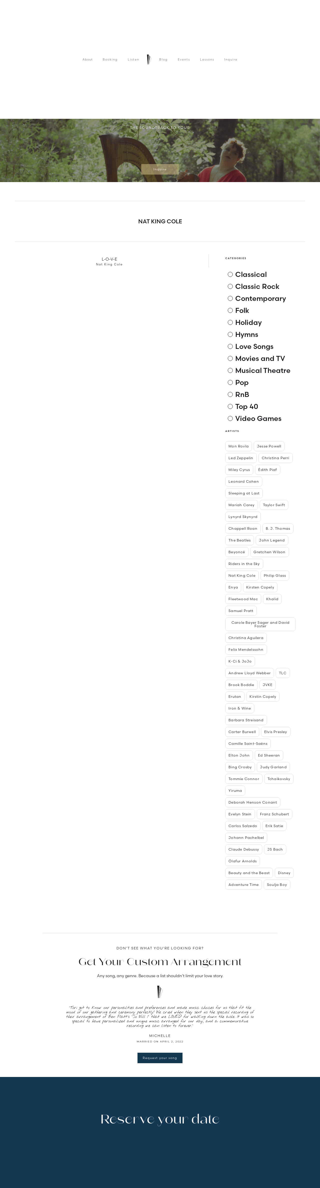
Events (184, 59)
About (87, 59)
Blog (163, 59)
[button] (52, 151)
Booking (110, 59)
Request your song (160, 1058)
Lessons (207, 59)
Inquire (231, 59)
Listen (133, 59)
